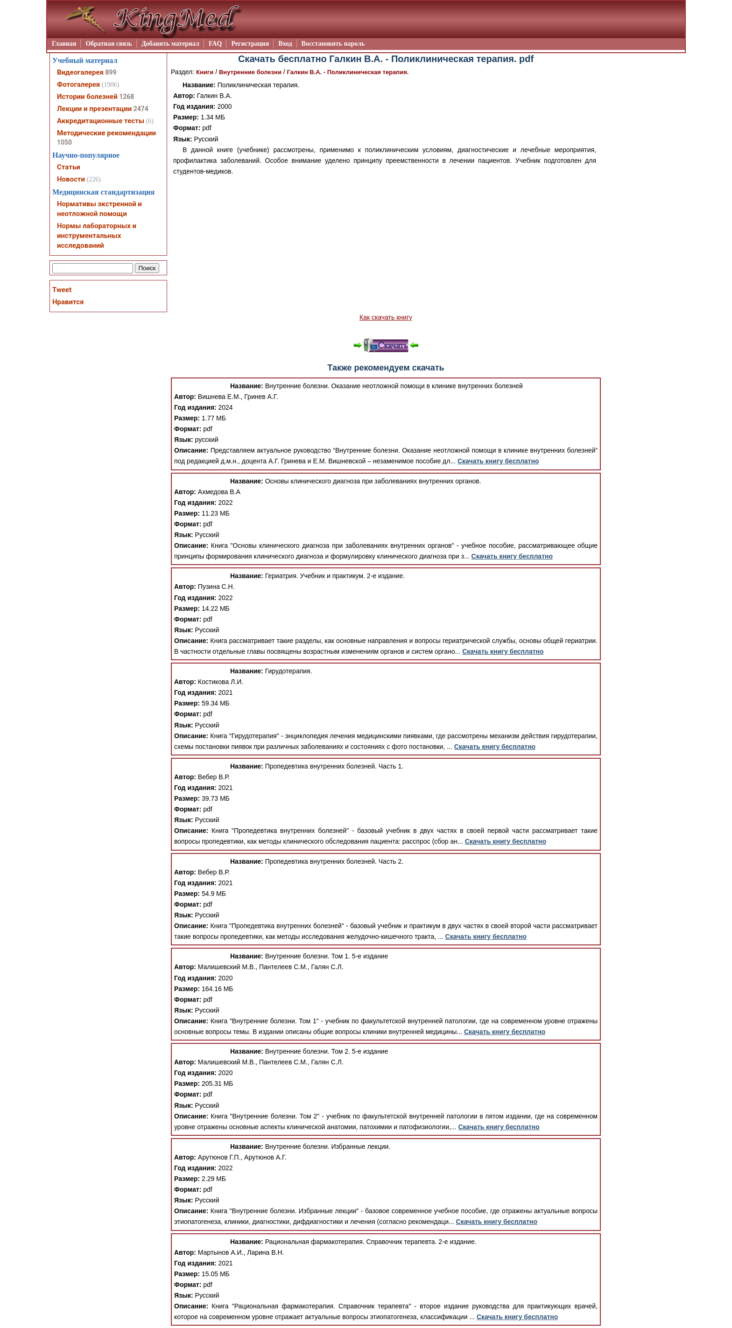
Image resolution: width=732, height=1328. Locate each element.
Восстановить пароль (333, 43)
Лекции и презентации (94, 109)
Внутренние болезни (250, 72)
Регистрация (250, 43)
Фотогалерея (78, 84)
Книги (204, 72)
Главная (64, 43)
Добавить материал (170, 43)
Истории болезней (87, 96)
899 (110, 72)
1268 (126, 96)
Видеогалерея (80, 72)
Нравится (68, 302)
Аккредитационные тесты (100, 121)
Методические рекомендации (106, 133)
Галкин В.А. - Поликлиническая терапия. (348, 72)
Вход (285, 43)
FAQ (215, 43)
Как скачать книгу (385, 317)
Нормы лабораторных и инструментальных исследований (96, 236)
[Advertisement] (386, 244)
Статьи (68, 167)
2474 (141, 108)
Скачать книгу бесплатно (498, 461)
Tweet (61, 290)
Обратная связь (108, 43)
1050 (64, 142)
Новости (71, 179)
